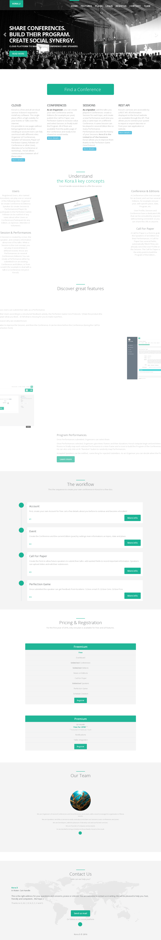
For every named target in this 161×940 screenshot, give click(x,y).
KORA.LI (16, 3)
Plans (99, 6)
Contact (135, 6)
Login (109, 6)
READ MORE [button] (18, 53)
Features (86, 6)
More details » (18, 160)
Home (74, 6)
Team (147, 6)
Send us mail (80, 913)
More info (132, 517)
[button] (5, 34)
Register (121, 6)
